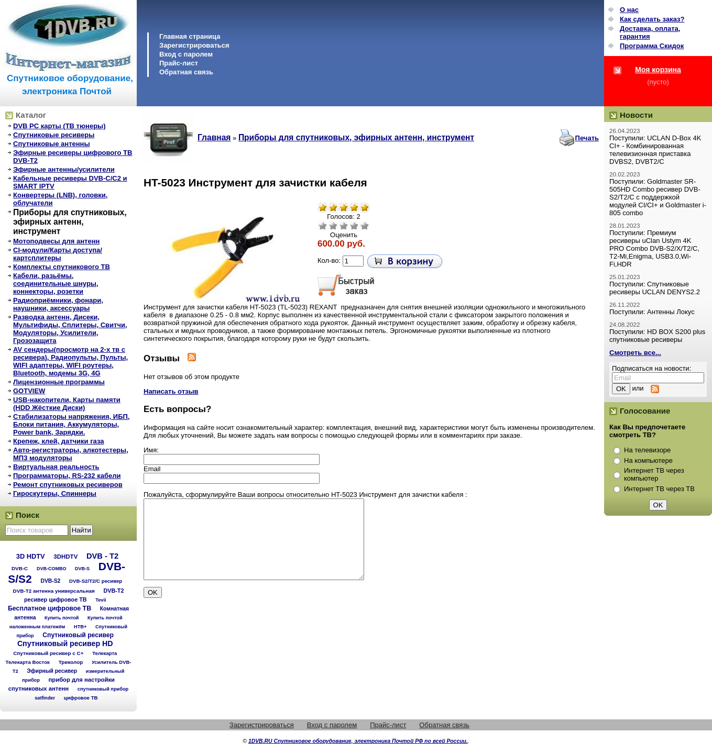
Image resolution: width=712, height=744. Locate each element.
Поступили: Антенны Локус (652, 312)
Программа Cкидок (652, 46)
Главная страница (189, 36)
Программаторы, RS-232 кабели (67, 476)
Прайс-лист (178, 63)
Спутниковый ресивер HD (65, 643)
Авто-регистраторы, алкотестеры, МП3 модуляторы (70, 454)
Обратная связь (186, 72)
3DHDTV (65, 556)
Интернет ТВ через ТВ (659, 489)
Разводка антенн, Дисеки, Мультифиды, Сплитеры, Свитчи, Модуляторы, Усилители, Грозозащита (70, 329)
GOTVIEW (29, 391)
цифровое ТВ (81, 698)
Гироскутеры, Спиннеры (54, 493)
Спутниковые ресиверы (53, 135)
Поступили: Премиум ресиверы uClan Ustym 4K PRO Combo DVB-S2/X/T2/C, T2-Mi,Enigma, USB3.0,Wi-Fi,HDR (654, 248)
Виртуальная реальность (56, 467)
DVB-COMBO (52, 568)
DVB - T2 (102, 556)
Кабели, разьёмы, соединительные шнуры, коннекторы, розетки (55, 283)
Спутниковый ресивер (78, 635)
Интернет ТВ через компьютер (654, 474)
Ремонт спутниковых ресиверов (68, 484)
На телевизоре (647, 450)
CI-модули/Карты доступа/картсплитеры (57, 254)
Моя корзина (658, 69)
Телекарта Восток (28, 662)
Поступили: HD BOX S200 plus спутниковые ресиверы (657, 335)
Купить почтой (62, 617)
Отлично (364, 225)
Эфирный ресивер (52, 671)
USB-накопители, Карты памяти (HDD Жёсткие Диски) (67, 404)
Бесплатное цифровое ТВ (49, 608)
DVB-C (20, 568)
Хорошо (354, 225)
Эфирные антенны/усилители (64, 169)
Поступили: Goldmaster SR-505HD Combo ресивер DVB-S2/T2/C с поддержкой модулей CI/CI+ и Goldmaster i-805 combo (657, 197)
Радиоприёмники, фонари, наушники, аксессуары (58, 304)
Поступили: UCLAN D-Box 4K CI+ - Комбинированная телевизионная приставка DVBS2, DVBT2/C (655, 149)
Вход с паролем (186, 54)
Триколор (71, 662)
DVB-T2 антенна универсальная (54, 591)
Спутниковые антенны (51, 144)
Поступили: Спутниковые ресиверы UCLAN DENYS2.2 (654, 288)
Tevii (100, 600)
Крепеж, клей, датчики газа (58, 441)
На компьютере (648, 460)
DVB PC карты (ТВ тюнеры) (59, 126)
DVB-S (82, 568)
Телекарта (104, 653)
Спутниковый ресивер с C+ (48, 653)
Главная (214, 137)
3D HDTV (30, 556)
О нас (629, 10)
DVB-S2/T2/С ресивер (95, 581)
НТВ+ (80, 626)
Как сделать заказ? (652, 19)
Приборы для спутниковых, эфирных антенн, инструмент (70, 222)
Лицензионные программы (59, 382)
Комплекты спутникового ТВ (61, 267)
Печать (587, 138)
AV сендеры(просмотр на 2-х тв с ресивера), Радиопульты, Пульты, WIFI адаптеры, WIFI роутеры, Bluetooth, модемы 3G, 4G (70, 361)
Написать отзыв (171, 391)
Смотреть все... (635, 353)
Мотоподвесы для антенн (56, 241)
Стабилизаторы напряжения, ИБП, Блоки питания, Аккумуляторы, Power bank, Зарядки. (71, 424)
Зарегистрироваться (194, 45)
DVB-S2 (50, 581)
